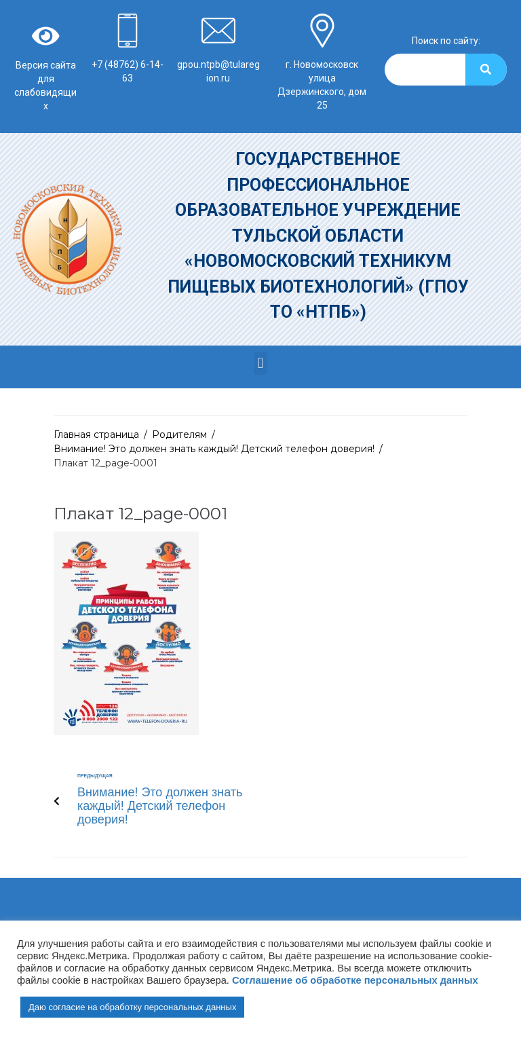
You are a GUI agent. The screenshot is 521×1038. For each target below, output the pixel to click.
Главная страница (96, 434)
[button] (260, 363)
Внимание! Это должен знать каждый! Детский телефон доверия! (214, 449)
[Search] (486, 70)
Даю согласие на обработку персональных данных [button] (132, 1007)
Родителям (179, 434)
